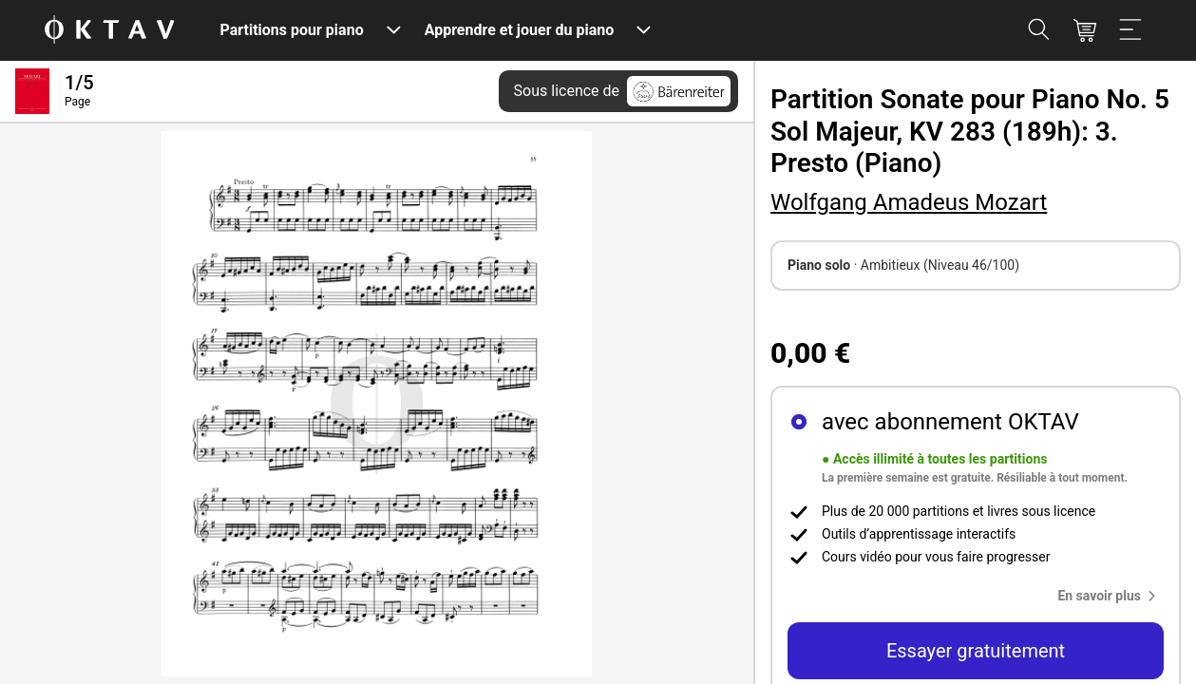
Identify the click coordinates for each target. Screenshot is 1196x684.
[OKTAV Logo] (109, 31)
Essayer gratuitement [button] (975, 650)
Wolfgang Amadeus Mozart (908, 202)
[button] (1110, 595)
